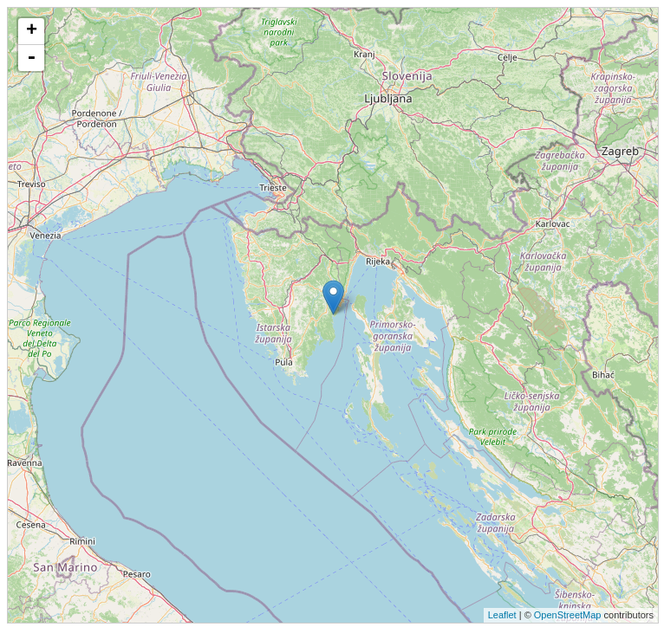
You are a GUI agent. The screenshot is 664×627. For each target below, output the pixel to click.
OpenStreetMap (568, 615)
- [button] (31, 58)
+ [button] (31, 31)
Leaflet (502, 615)
